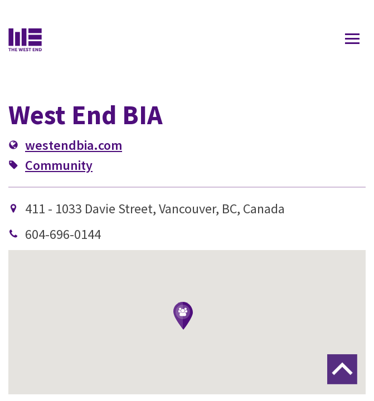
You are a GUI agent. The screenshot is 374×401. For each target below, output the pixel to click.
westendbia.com (73, 145)
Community (59, 165)
